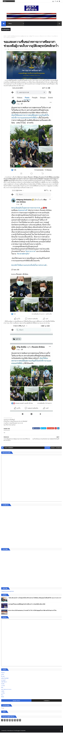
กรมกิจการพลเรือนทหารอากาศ (13, 36)
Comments (46, 705)
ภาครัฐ (30, 36)
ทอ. (27, 36)
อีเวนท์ (2, 680)
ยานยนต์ (3, 684)
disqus (53, 452)
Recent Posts (16, 705)
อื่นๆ (2, 699)
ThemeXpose (10, 735)
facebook (58, 452)
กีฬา (2, 692)
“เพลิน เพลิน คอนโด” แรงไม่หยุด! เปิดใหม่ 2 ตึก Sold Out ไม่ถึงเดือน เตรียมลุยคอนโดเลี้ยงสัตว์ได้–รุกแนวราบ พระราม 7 (34, 602)
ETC (3, 712)
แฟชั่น (2, 695)
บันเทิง (2, 688)
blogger (47, 452)
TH (33, 36)
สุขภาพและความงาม (6, 693)
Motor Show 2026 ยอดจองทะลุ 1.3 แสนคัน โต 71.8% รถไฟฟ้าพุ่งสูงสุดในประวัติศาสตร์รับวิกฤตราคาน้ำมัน (32, 615)
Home (5, 36)
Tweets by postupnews (7, 595)
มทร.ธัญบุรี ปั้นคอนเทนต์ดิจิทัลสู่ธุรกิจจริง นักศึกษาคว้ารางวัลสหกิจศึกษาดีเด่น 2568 (26, 608)
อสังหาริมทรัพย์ (4, 682)
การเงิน (3, 690)
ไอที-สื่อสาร (4, 686)
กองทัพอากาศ (23, 36)
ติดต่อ (2, 701)
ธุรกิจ (2, 679)
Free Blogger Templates (19, 735)
